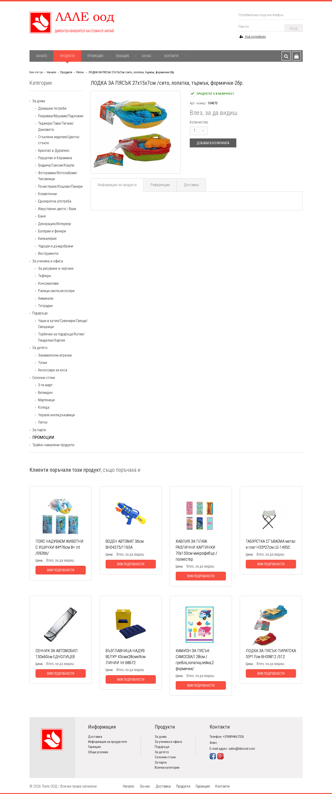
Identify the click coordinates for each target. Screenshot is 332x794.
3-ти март (45, 385)
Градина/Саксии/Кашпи (56, 165)
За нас (146, 56)
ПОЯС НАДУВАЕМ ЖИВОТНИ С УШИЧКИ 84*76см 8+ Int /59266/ (59, 547)
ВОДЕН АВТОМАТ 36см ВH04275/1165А (125, 544)
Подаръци (39, 313)
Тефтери (44, 276)
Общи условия (98, 752)
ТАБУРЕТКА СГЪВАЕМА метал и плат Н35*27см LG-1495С (270, 544)
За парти (39, 430)
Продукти (67, 56)
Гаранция (94, 747)
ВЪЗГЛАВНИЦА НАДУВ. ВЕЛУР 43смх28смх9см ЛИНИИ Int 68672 (125, 656)
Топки (42, 362)
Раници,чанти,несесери (56, 291)
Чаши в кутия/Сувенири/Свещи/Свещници (63, 324)
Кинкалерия (47, 238)
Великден (45, 392)
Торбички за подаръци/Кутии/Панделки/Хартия (61, 337)
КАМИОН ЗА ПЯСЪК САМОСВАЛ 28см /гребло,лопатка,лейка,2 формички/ (195, 659)
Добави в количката (213, 143)
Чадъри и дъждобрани (55, 246)
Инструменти (48, 253)
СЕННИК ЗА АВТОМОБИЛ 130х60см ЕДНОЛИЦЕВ (57, 653)
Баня (42, 216)
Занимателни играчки (55, 355)
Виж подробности (60, 570)
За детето (39, 348)
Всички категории (167, 767)
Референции (160, 185)
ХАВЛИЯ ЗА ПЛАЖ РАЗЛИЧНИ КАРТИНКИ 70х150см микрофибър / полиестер (196, 550)
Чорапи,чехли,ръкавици (56, 415)
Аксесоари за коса (52, 370)
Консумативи (48, 283)
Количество (199, 122)
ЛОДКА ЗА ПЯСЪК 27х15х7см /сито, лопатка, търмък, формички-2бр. (132, 72)
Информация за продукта (117, 185)
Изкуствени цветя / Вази (57, 209)
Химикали (45, 298)
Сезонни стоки (43, 377)
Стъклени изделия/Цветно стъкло (58, 140)
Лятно (80, 72)
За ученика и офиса (47, 261)
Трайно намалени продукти (53, 445)
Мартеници (46, 400)
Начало (41, 56)
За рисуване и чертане (56, 268)
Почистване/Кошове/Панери (60, 186)
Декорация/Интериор (54, 224)
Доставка (191, 185)
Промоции (95, 56)
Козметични (47, 194)
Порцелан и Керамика (55, 158)
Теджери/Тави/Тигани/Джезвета (56, 126)
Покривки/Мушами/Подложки (60, 116)
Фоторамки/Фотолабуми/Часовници (57, 176)
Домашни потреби (52, 108)
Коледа (43, 407)
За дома (38, 101)
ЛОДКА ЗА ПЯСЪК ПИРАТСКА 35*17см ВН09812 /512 (271, 653)
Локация (122, 56)
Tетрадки (45, 306)
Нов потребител (253, 36)
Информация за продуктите (107, 742)
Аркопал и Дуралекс (54, 150)
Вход (293, 28)
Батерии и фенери (52, 231)
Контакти (171, 56)
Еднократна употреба (54, 201)
